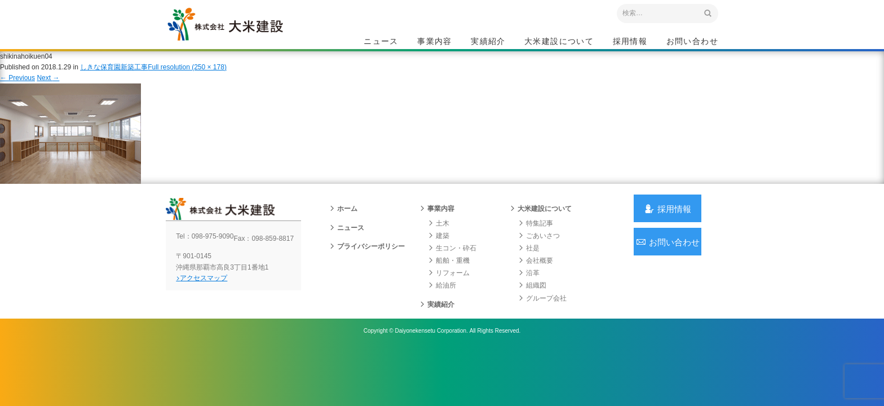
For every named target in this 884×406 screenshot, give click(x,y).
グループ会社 (542, 318)
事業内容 (434, 42)
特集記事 (535, 243)
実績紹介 (488, 42)
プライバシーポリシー (367, 266)
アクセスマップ (214, 306)
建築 (438, 255)
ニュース (381, 42)
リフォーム (449, 293)
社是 (529, 268)
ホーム (343, 229)
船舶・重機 (449, 280)
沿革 (529, 293)
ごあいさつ (539, 255)
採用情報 (630, 42)
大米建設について (559, 42)
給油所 (442, 306)
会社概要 (535, 280)
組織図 (532, 306)
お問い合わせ (692, 42)
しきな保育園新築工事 (114, 78)
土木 (438, 243)
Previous (17, 89)
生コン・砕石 (452, 268)
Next (48, 89)
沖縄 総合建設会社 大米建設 (244, 37)
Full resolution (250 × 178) (187, 78)
